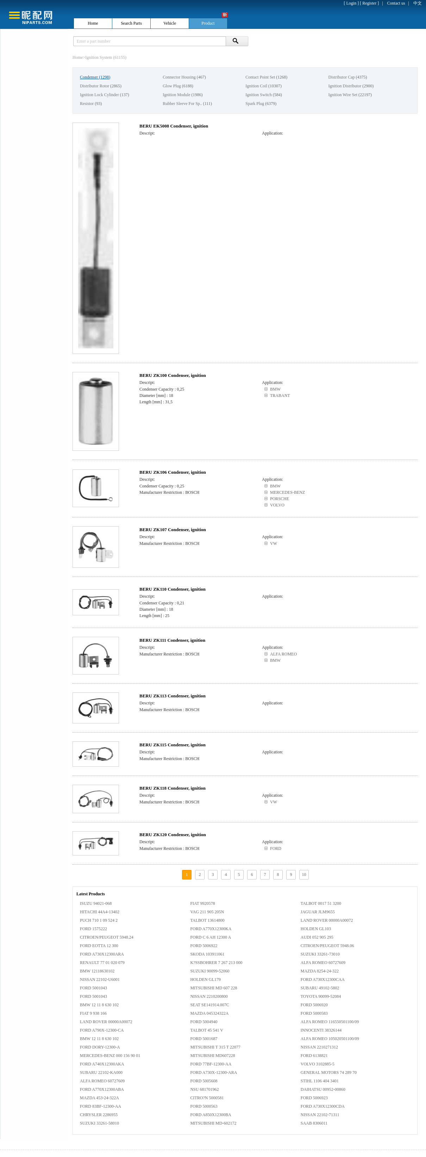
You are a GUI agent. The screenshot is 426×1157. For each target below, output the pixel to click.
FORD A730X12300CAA (323, 979)
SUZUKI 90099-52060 (209, 971)
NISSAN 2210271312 (319, 1047)
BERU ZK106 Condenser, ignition (172, 472)
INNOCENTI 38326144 (321, 1030)
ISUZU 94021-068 (96, 903)
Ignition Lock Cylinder (99, 94)
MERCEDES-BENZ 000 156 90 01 (110, 1055)
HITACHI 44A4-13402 (99, 911)
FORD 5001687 (203, 1038)
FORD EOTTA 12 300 (99, 945)
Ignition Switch (258, 94)
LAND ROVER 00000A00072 (327, 920)
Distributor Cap (341, 77)
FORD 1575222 (93, 928)
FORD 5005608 (203, 1080)
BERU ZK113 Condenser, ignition (172, 695)
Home (78, 57)
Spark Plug (254, 103)
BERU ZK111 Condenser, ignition (172, 640)
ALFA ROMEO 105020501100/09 (330, 1038)
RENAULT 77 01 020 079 (102, 962)
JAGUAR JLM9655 (318, 911)
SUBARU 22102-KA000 (101, 1072)
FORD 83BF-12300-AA (100, 1106)
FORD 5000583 (314, 1013)
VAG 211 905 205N (207, 911)
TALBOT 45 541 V (206, 1030)
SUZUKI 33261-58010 (99, 1123)
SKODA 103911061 (207, 954)
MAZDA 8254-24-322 (320, 971)
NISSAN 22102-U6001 (100, 979)
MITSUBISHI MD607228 (212, 1055)
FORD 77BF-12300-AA (210, 1064)
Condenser (89, 77)
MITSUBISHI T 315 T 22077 (215, 1047)
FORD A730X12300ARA (102, 954)
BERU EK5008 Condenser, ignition (173, 126)
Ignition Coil (256, 85)
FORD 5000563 (203, 1106)
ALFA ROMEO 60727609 (323, 962)
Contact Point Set (260, 77)
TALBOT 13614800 (207, 920)
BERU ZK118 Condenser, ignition (172, 788)
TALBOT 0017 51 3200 (321, 903)
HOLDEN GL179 (205, 979)
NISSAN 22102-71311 (320, 1114)
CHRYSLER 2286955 (99, 1114)
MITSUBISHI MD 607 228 (213, 987)
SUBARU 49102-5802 (320, 987)
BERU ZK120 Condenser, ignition (172, 834)
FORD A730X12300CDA (323, 1106)
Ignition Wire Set (342, 94)
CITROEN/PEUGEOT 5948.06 (327, 945)
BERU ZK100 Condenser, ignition (172, 375)
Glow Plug (172, 85)
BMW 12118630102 (97, 971)
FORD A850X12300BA (210, 1114)
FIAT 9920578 (202, 903)
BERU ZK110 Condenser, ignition (172, 589)
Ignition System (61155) (105, 57)
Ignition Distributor (344, 85)
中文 (417, 3)
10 (304, 874)
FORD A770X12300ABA (102, 1089)
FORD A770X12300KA (210, 928)
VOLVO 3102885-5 (317, 1064)
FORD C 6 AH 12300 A (210, 937)
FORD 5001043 (93, 987)
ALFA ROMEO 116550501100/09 (330, 1021)
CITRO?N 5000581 (207, 1097)
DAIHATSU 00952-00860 (323, 1089)
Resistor (87, 103)
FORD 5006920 (314, 1004)
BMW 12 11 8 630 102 (99, 1004)
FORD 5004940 (203, 1021)
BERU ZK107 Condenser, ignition (172, 529)
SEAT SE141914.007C (209, 1004)
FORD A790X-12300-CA (102, 1030)
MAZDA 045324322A (209, 1013)
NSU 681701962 (204, 1089)
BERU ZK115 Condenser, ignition (172, 744)
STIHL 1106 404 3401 (320, 1080)
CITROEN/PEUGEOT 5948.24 (106, 937)
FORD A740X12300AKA (102, 1064)
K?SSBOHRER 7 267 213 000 (216, 962)
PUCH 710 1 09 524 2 (99, 920)
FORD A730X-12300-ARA (213, 1072)
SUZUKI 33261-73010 (320, 954)
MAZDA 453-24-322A (99, 1097)
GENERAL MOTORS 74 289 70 (329, 1072)
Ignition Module (176, 94)
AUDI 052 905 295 (317, 937)
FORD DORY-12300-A (100, 1047)
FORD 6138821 (314, 1055)
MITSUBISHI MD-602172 (213, 1123)
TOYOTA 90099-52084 (321, 996)
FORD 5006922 (203, 945)
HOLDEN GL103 (316, 928)
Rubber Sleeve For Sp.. (182, 103)
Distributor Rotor (94, 85)
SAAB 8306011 (314, 1123)
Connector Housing (179, 77)
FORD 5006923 (314, 1097)
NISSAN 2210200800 (208, 996)
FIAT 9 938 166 (93, 1013)
